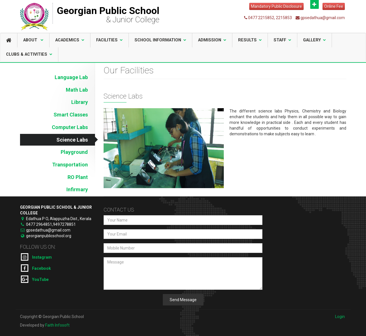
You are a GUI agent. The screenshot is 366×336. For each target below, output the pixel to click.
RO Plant (78, 177)
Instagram (36, 257)
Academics (69, 40)
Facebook (36, 268)
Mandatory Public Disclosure (276, 6)
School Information (160, 40)
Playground (74, 152)
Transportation (70, 165)
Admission (212, 40)
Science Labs (72, 140)
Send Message (183, 299)
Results (250, 40)
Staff (282, 40)
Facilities (109, 40)
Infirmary (77, 189)
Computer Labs (70, 127)
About (33, 40)
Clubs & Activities (29, 54)
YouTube (35, 279)
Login (340, 316)
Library (79, 102)
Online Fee (333, 6)
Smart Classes (71, 115)
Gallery (314, 40)
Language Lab (71, 77)
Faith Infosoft (57, 325)
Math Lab (77, 90)
